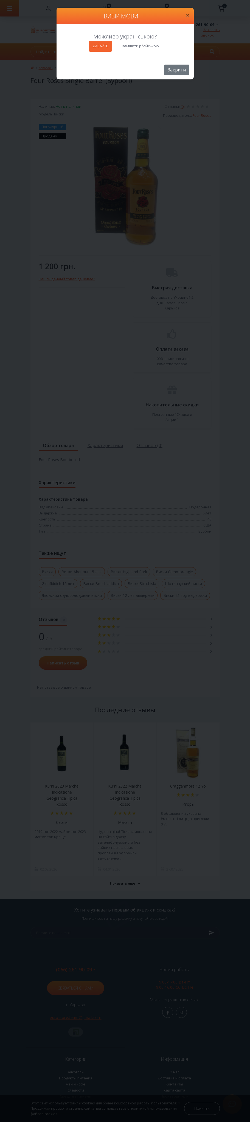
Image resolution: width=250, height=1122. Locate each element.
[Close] (187, 15)
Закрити (177, 70)
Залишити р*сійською (139, 45)
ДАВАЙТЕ (100, 45)
